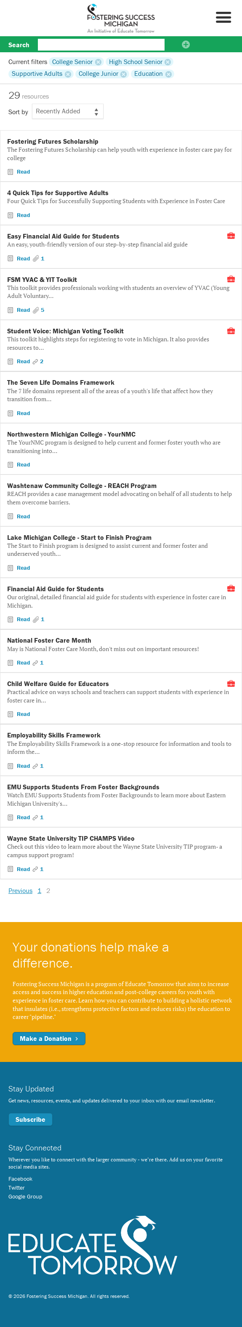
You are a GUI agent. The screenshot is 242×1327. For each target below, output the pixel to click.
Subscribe (30, 1119)
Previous (20, 890)
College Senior (72, 61)
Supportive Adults (37, 74)
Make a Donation (49, 1038)
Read (22, 171)
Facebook (20, 1178)
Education (148, 74)
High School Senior (135, 61)
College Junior (98, 74)
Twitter (16, 1187)
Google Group (25, 1196)
